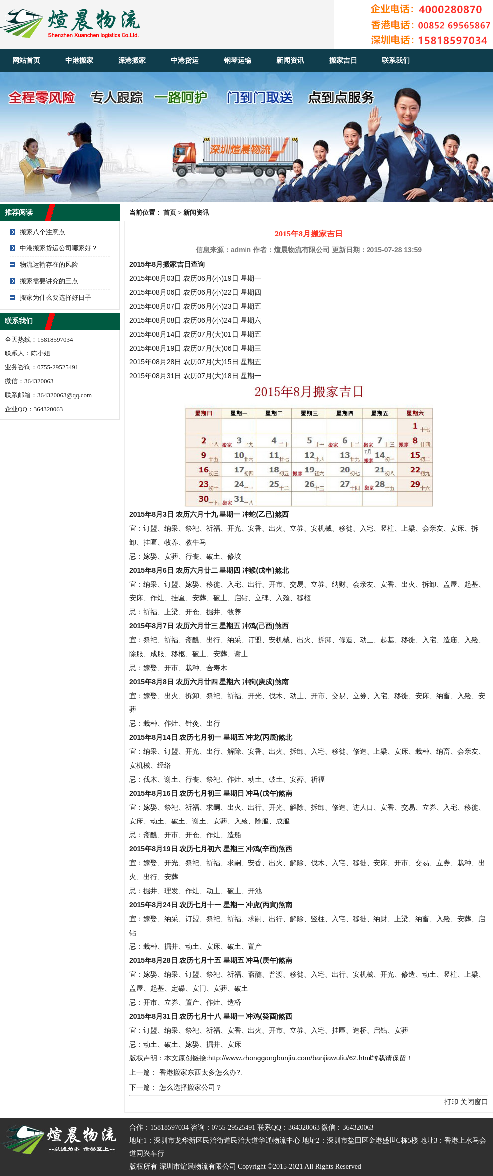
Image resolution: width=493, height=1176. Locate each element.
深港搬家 (132, 60)
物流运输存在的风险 (49, 264)
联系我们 (396, 60)
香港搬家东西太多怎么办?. (200, 1072)
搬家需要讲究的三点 (49, 281)
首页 (169, 212)
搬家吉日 (343, 60)
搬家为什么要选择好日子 (55, 297)
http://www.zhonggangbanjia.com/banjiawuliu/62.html (289, 1058)
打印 (451, 1102)
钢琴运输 (237, 60)
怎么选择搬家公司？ (190, 1087)
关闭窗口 (474, 1102)
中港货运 (185, 60)
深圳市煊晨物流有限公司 (197, 1166)
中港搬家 (79, 60)
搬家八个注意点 (42, 231)
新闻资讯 (290, 60)
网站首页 (26, 60)
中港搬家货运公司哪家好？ (59, 248)
